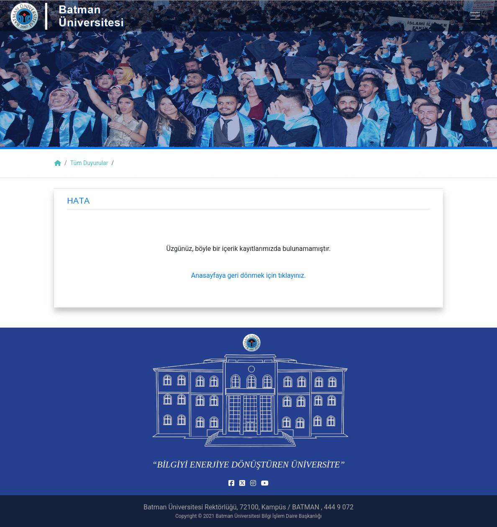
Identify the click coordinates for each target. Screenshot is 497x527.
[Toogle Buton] (475, 16)
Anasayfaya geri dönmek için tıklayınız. (248, 275)
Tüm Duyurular (89, 163)
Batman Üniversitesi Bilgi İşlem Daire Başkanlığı (269, 516)
